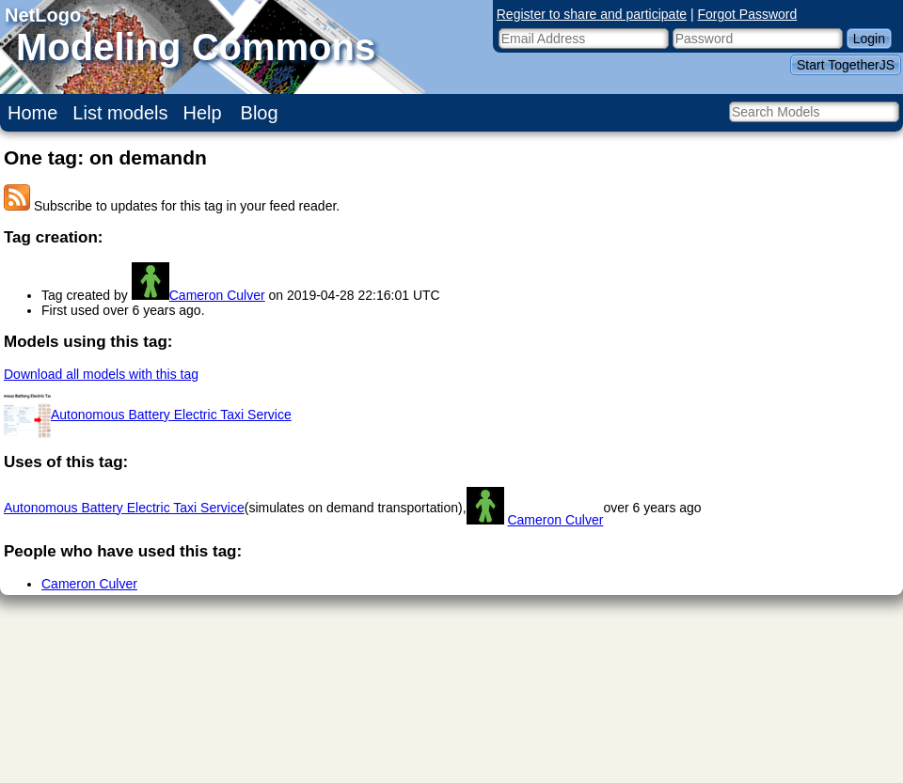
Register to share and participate (592, 14)
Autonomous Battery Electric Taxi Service (171, 414)
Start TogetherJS (846, 64)
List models (119, 112)
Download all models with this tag (101, 374)
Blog (259, 112)
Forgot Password (748, 14)
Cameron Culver (217, 295)
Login (869, 38)
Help (202, 112)
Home (32, 112)
